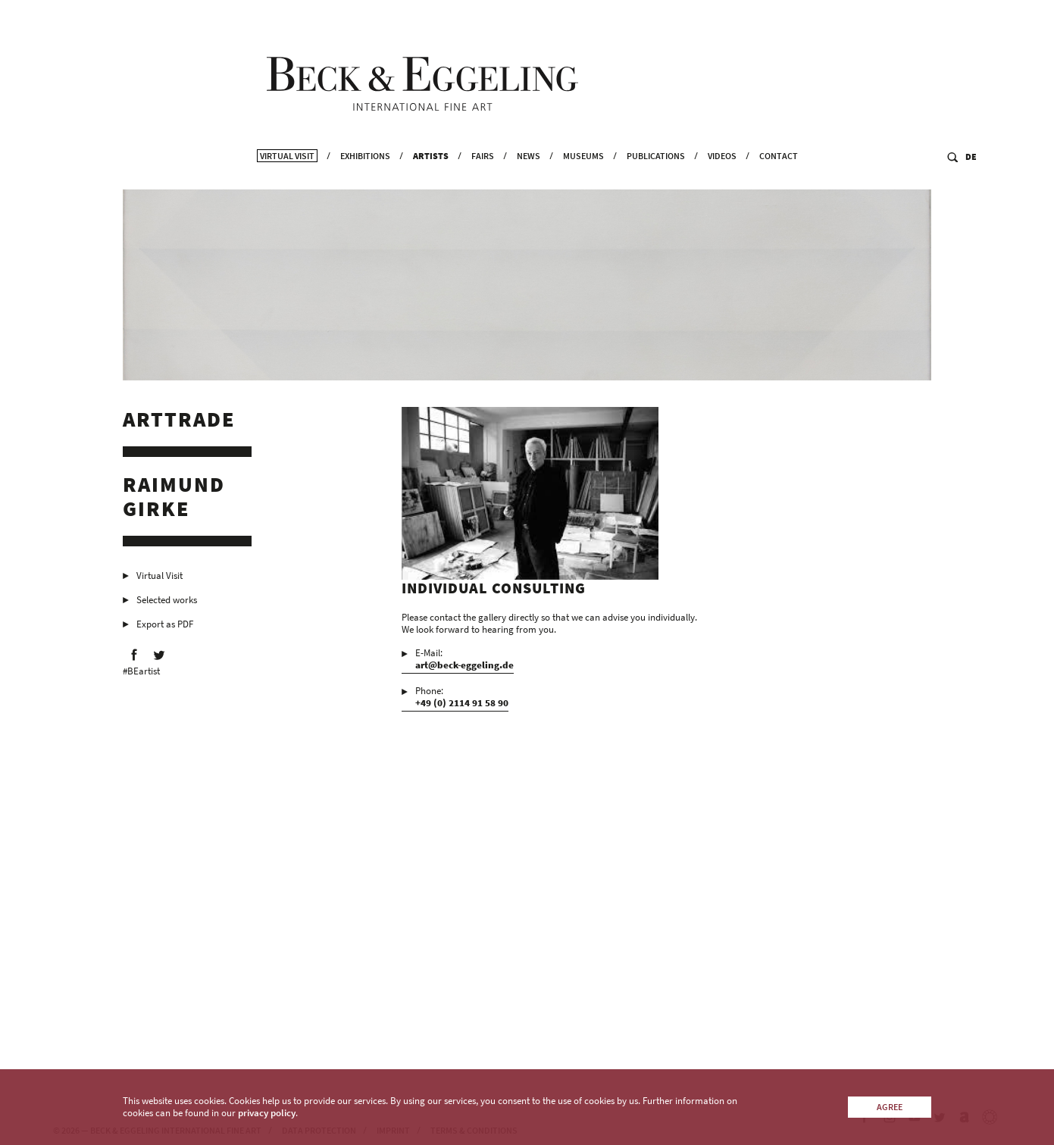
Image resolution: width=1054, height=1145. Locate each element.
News (528, 174)
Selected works (166, 603)
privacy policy (267, 1112)
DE (971, 175)
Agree (889, 1106)
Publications (656, 174)
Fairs (482, 174)
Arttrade (179, 422)
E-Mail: (464, 662)
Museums (583, 174)
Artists (431, 174)
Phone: (461, 700)
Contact (778, 174)
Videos (722, 174)
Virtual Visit (287, 174)
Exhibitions (365, 174)
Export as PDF (164, 627)
